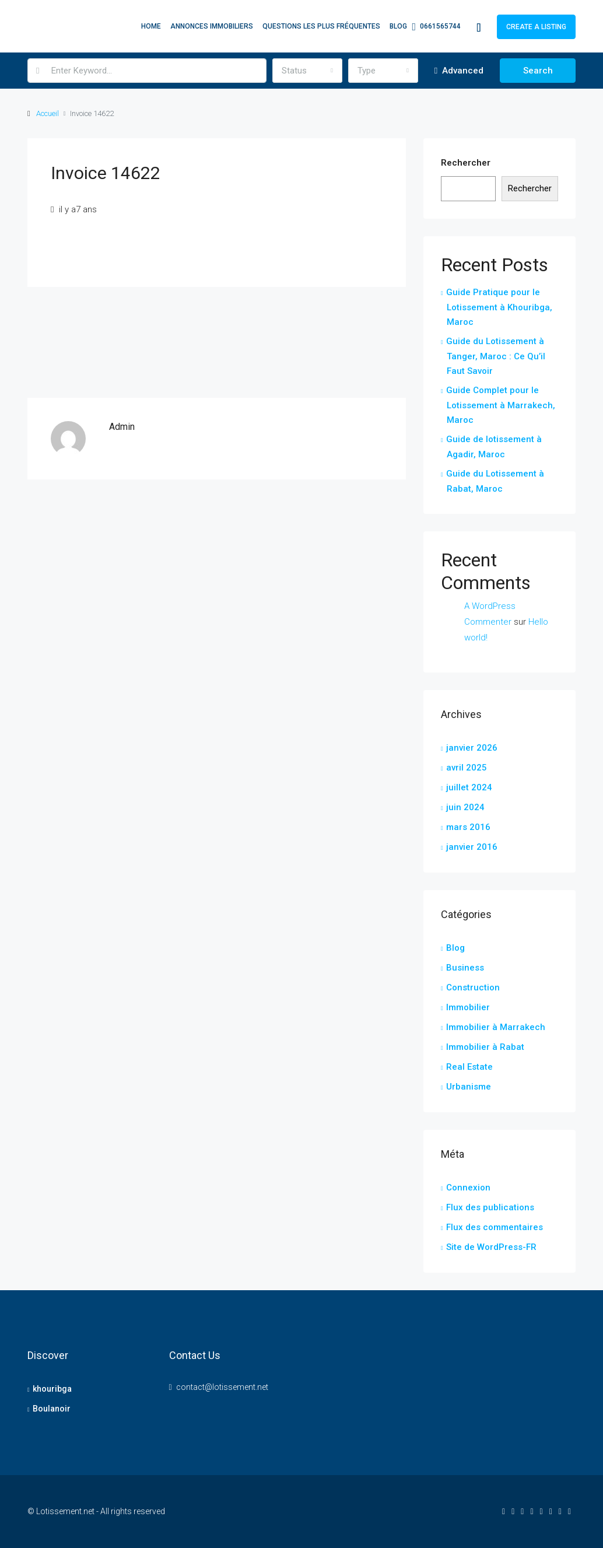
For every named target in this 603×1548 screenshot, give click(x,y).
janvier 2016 (471, 847)
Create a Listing (536, 27)
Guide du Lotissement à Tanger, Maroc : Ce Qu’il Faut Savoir (495, 356)
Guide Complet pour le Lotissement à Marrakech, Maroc (500, 405)
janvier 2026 (471, 748)
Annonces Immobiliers (211, 26)
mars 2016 (468, 827)
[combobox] (307, 70)
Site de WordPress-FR (491, 1247)
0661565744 (436, 27)
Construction (473, 987)
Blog (398, 26)
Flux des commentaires (494, 1227)
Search (538, 70)
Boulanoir (52, 1408)
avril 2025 (466, 767)
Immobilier (468, 1007)
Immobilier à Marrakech (495, 1027)
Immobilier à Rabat (485, 1047)
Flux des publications (490, 1207)
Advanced (458, 70)
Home (151, 26)
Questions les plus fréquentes (321, 26)
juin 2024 (465, 807)
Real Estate (469, 1067)
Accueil (47, 113)
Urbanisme (468, 1086)
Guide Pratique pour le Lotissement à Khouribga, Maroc (499, 307)
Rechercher (465, 162)
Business (465, 967)
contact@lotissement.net (222, 1387)
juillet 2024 (469, 787)
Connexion (468, 1187)
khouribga (52, 1388)
